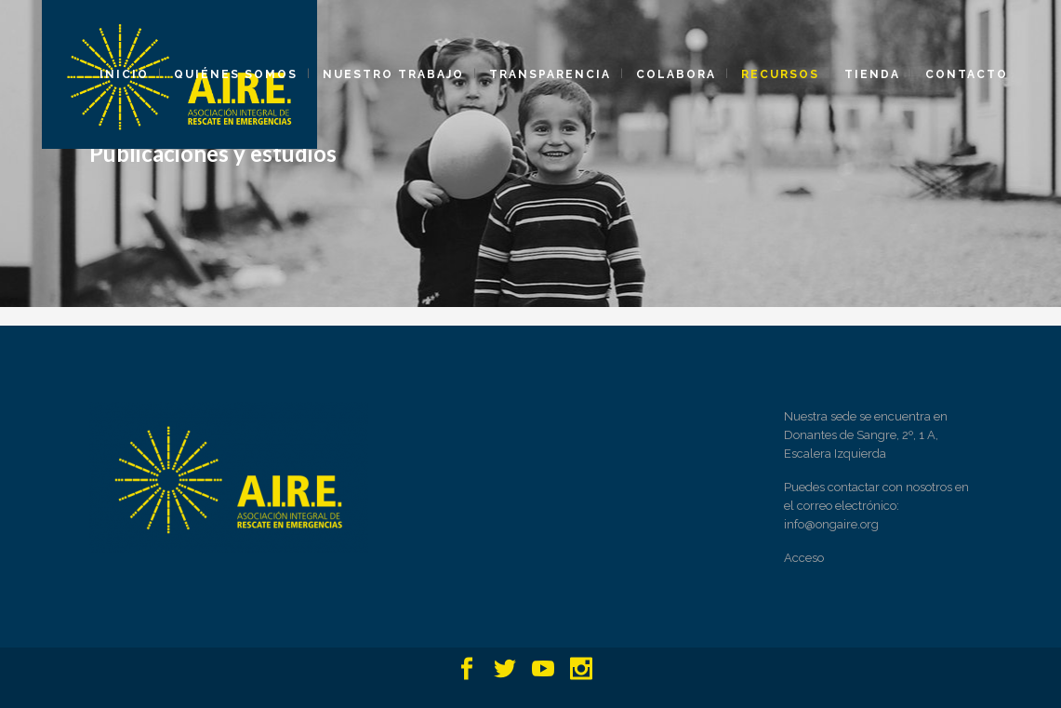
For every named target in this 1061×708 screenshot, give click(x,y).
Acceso (804, 558)
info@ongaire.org (831, 524)
